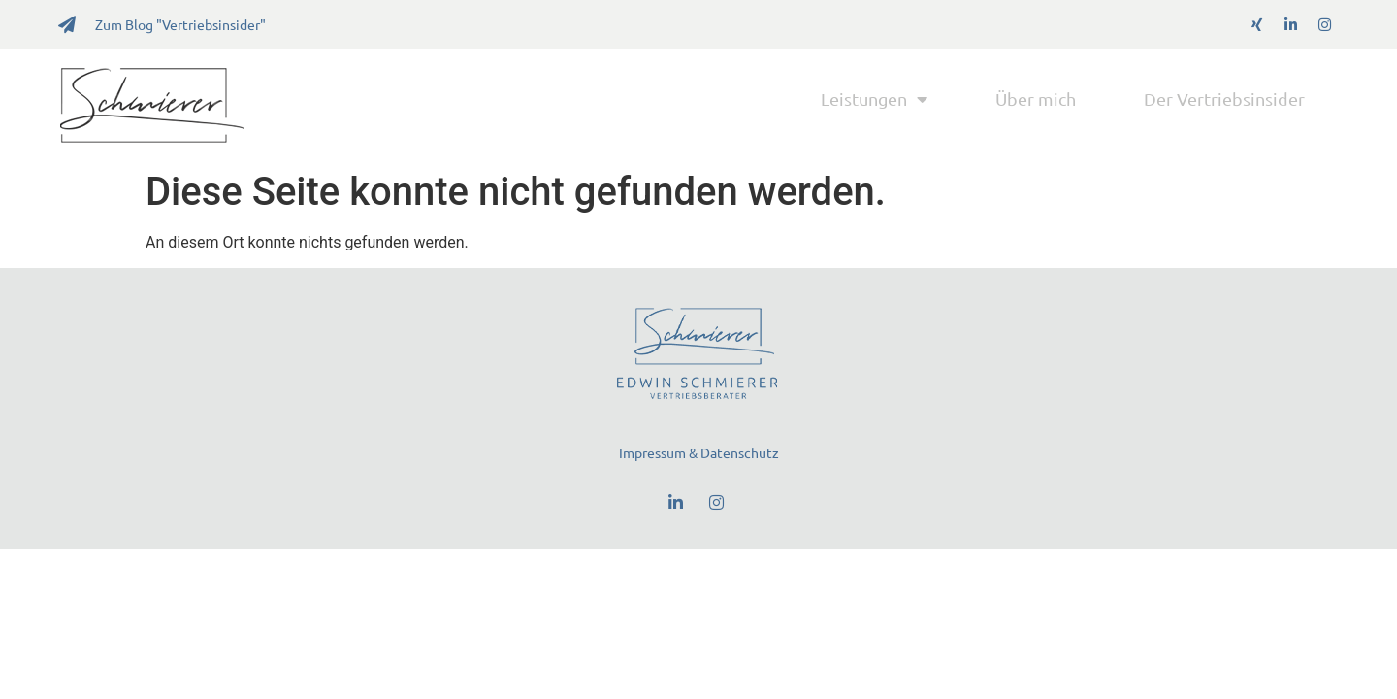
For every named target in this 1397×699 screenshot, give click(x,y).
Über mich (1035, 98)
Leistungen (874, 99)
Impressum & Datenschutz (699, 452)
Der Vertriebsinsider (1224, 98)
